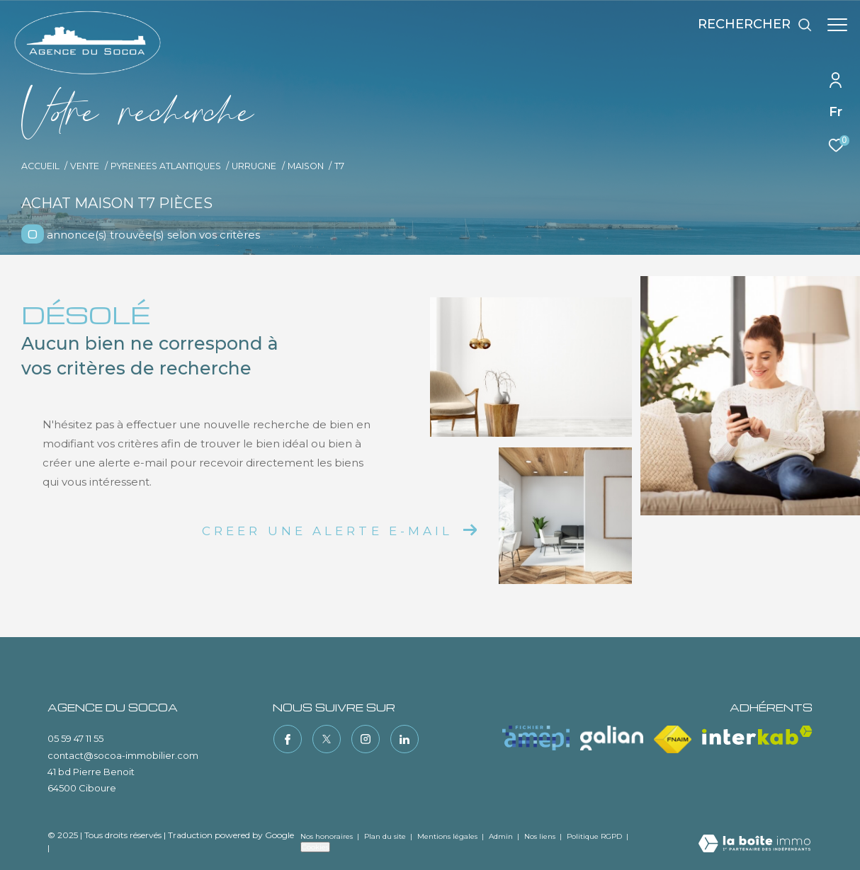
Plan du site (386, 836)
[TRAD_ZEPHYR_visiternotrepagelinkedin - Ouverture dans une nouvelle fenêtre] (404, 738)
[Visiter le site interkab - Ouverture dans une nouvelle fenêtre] (757, 735)
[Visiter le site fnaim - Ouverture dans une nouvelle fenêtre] (672, 739)
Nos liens (541, 836)
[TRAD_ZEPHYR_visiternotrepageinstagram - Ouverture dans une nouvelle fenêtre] (365, 738)
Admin (502, 836)
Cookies (315, 847)
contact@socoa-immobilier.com (122, 755)
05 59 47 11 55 (75, 738)
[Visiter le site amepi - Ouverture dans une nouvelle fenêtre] (536, 738)
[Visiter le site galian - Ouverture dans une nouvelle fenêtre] (611, 738)
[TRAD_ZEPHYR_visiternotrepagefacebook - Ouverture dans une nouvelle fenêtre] (287, 738)
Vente (84, 166)
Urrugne (254, 166)
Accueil (40, 166)
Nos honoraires (326, 836)
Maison (306, 166)
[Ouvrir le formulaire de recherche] (748, 24)
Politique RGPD (594, 836)
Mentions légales (448, 836)
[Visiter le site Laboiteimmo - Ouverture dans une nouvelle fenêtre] (754, 844)
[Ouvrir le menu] (837, 25)
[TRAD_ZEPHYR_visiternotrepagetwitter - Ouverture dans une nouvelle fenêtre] (326, 738)
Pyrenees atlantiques (166, 166)
